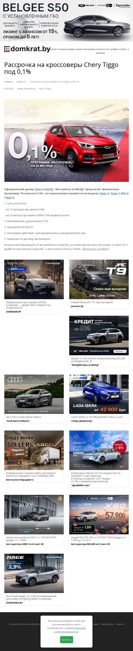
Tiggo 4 (104, 193)
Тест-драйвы (111, 49)
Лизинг (79, 49)
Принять (66, 639)
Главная (8, 82)
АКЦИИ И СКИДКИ (67, 49)
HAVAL (49, 189)
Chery (38, 189)
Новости (100, 49)
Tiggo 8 (9, 197)
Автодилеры (89, 49)
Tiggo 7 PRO (118, 193)
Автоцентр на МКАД (95, 249)
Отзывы (122, 49)
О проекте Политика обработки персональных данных (37, 624)
